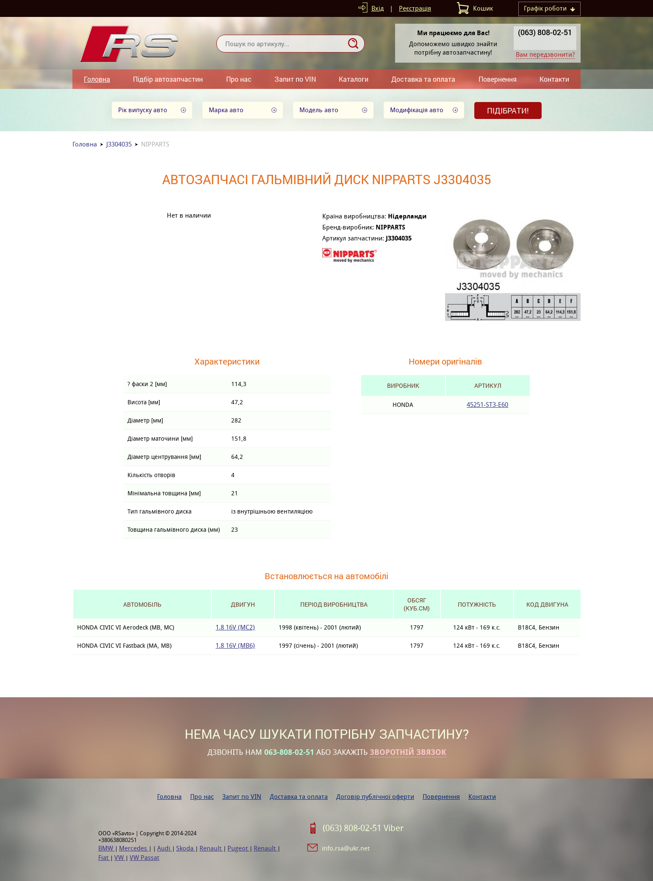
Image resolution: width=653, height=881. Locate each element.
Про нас (239, 79)
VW (119, 857)
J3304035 (119, 144)
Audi (164, 848)
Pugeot (238, 848)
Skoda (185, 848)
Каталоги (353, 79)
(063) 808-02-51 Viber (363, 828)
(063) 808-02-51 (545, 32)
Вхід (377, 8)
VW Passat (144, 857)
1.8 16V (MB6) (235, 645)
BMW (106, 848)
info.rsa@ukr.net (346, 848)
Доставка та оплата (423, 79)
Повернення (498, 79)
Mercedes (134, 848)
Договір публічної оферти (375, 797)
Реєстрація (415, 8)
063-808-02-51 (289, 752)
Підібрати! (508, 110)
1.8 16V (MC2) (235, 627)
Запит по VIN (295, 79)
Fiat (104, 857)
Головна (97, 79)
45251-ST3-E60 (487, 404)
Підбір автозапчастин (168, 79)
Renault (211, 848)
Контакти (554, 79)
